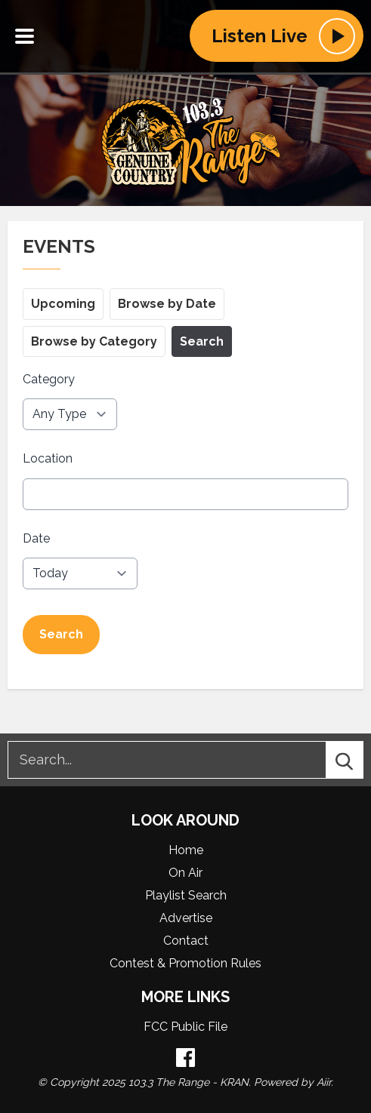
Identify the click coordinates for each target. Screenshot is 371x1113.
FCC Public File (185, 1026)
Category (49, 379)
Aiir (324, 1082)
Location (48, 459)
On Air (185, 872)
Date (36, 538)
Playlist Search (186, 895)
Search (202, 341)
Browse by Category (94, 341)
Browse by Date (167, 304)
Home (185, 850)
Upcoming (63, 304)
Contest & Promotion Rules (185, 963)
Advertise (185, 918)
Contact (186, 940)
